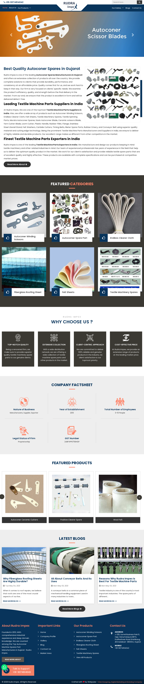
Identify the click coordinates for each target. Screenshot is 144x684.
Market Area (45, 653)
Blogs (128, 8)
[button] (11, 34)
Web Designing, (104, 682)
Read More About (17, 164)
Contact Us (136, 8)
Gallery (43, 640)
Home (5, 8)
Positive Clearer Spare (71, 519)
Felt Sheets (68, 292)
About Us (12, 8)
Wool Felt (117, 519)
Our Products (24, 8)
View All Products (84, 657)
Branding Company (134, 682)
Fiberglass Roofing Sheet (27, 292)
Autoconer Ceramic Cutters (24, 519)
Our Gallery (118, 8)
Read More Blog (12, 601)
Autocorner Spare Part (74, 237)
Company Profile (48, 636)
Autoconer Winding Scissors (24, 238)
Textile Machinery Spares (124, 292)
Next (139, 497)
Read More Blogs (72, 608)
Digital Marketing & (118, 682)
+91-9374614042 (13, 2)
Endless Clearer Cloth (122, 237)
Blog (42, 644)
